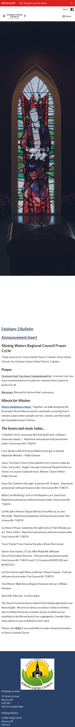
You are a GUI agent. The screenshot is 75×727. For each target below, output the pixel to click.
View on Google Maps (12, 706)
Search (65, 9)
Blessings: (7, 392)
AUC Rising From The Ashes (33, 3)
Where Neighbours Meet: (16, 406)
